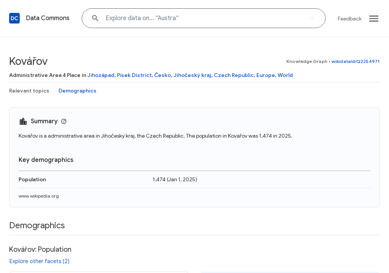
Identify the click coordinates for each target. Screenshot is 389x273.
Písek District (134, 75)
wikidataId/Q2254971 (356, 61)
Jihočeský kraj (192, 75)
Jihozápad (100, 75)
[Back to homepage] (14, 18)
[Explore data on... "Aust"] (204, 18)
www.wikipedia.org (39, 196)
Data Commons (48, 18)
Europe (265, 75)
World (285, 75)
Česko (162, 75)
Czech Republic (234, 75)
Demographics (77, 90)
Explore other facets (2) (39, 261)
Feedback (350, 18)
